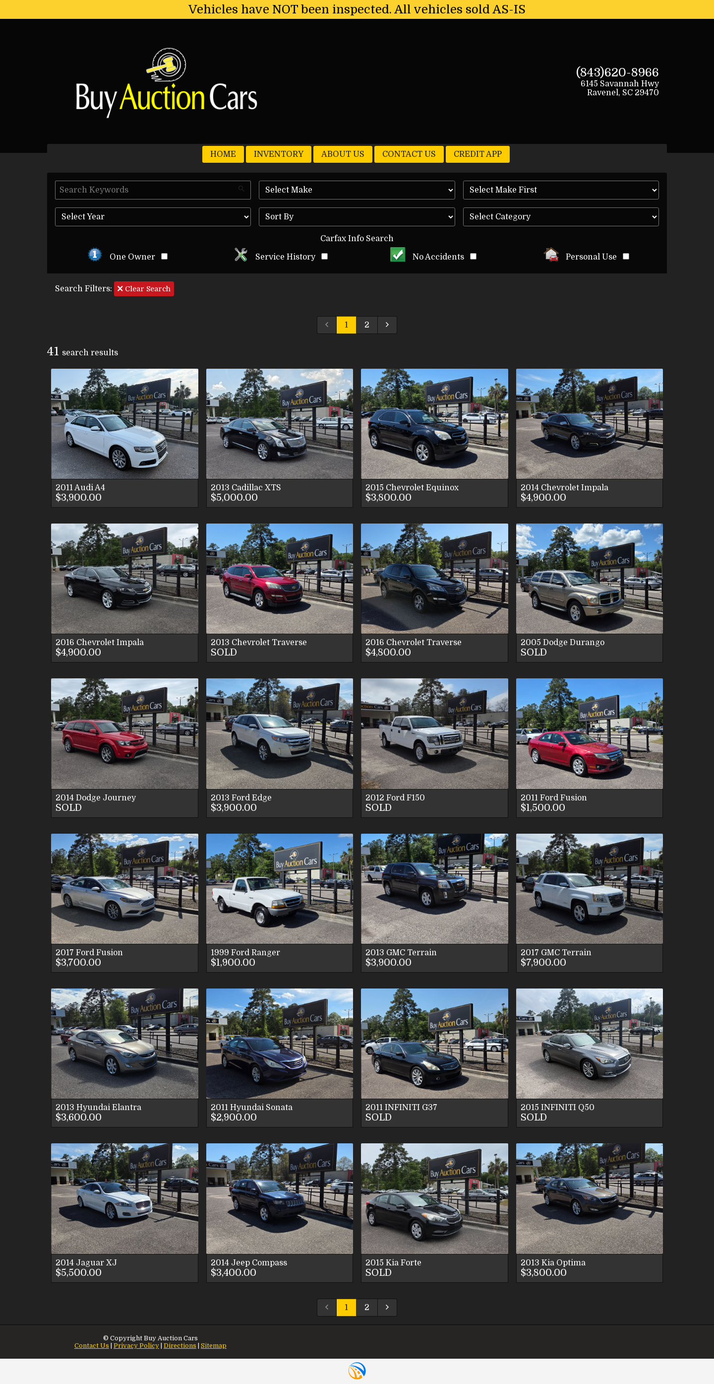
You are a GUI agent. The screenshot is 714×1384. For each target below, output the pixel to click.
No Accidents (433, 257)
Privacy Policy (136, 1345)
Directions (180, 1345)
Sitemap (214, 1345)
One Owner (127, 257)
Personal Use (586, 257)
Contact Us (91, 1345)
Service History (280, 257)
